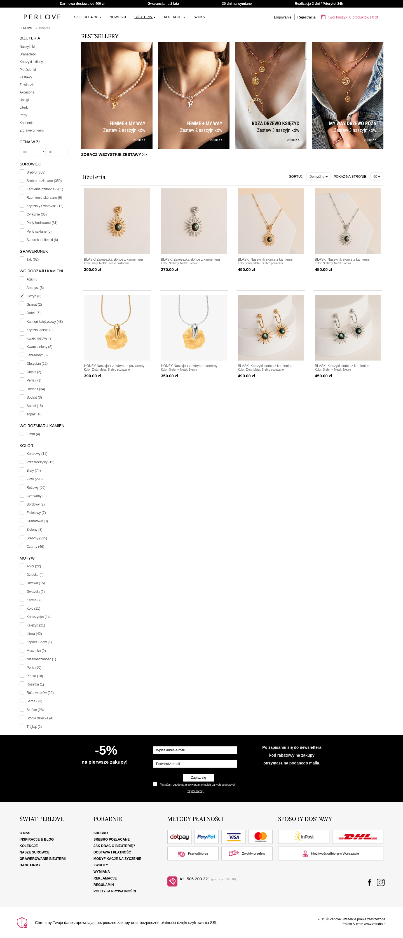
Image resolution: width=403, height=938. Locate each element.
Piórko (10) (35, 676)
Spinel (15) (35, 406)
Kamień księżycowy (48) (45, 322)
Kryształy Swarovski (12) (45, 206)
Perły (23, 115)
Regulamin (103, 885)
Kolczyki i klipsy (31, 62)
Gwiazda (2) (36, 592)
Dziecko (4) (35, 575)
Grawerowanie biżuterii (43, 859)
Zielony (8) (35, 530)
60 (376, 177)
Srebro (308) (36, 172)
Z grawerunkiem (32, 130)
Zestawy (26, 77)
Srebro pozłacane (111, 839)
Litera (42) (34, 634)
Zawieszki (27, 85)
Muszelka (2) (36, 651)
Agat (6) (33, 279)
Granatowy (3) (37, 521)
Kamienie (27, 123)
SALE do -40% (87, 17)
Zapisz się (198, 778)
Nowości (118, 17)
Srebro (100, 833)
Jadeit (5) (34, 313)
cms (359, 924)
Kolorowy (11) (37, 454)
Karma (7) (34, 600)
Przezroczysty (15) (40, 462)
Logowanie (283, 17)
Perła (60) (34, 668)
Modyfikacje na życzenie (117, 859)
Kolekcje (174, 17)
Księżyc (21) (36, 625)
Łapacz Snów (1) (39, 642)
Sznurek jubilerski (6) (42, 240)
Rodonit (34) (36, 389)
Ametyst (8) (35, 288)
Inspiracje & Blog (37, 839)
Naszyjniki (27, 47)
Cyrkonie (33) (37, 214)
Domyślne (319, 177)
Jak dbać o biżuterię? (114, 846)
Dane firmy (30, 865)
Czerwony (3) (36, 496)
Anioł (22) (34, 566)
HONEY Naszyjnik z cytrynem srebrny (189, 366)
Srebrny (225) (37, 538)
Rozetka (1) (35, 684)
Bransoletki (28, 54)
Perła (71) (34, 380)
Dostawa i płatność (112, 852)
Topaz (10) (35, 414)
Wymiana (101, 872)
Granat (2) (34, 305)
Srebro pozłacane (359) (44, 181)
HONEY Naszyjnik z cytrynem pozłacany (114, 366)
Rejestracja (306, 17)
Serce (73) (34, 701)
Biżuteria (144, 17)
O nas (25, 833)
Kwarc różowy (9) (40, 338)
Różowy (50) (36, 488)
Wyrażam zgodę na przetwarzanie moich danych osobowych (197, 784)
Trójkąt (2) (34, 727)
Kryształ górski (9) (40, 330)
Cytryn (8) (34, 296)
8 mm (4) (33, 434)
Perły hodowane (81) (42, 223)
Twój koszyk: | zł (349, 17)
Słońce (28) (35, 710)
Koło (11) (33, 608)
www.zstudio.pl (375, 924)
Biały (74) (34, 470)
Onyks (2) (34, 372)
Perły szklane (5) (39, 231)
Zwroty (100, 865)
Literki (24, 107)
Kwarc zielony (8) (39, 347)
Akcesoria (27, 92)
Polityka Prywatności (114, 891)
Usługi (24, 100)
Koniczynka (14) (39, 617)
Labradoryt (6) (37, 355)
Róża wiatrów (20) (40, 693)
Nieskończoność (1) (41, 659)
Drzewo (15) (36, 583)
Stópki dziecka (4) (40, 718)
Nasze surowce (35, 852)
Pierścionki (28, 70)
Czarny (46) (35, 547)
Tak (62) (33, 259)
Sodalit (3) (34, 397)
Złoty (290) (35, 479)
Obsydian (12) (37, 364)
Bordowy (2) (36, 504)
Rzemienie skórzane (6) (44, 198)
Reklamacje (105, 878)
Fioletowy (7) (36, 513)
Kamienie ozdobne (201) (45, 189)
